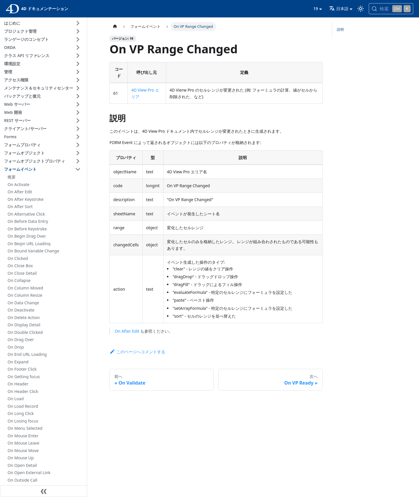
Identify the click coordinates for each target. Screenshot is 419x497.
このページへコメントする (137, 351)
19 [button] (315, 8)
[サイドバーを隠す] (43, 491)
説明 (340, 29)
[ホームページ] (115, 26)
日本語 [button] (338, 8)
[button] (43, 23)
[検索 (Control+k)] (391, 8)
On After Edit (127, 331)
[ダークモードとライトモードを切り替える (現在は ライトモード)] (360, 8)
